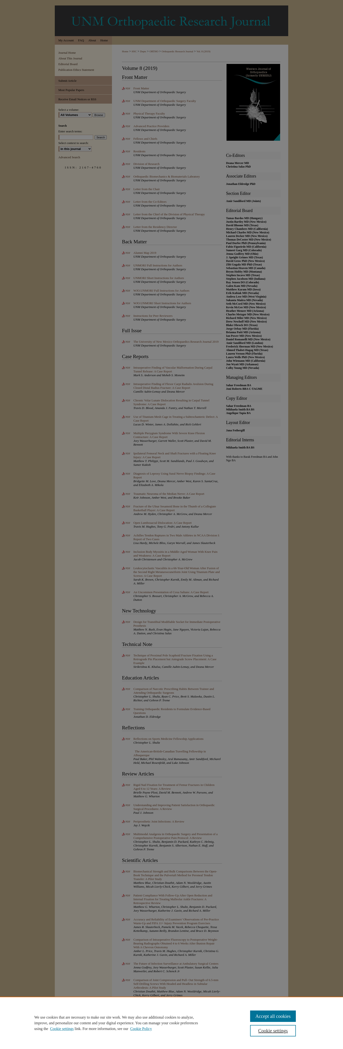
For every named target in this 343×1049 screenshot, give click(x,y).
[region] (171, 1023)
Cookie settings (62, 1029)
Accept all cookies (273, 1016)
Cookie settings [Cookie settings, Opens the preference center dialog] (273, 1030)
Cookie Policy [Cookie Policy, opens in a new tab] (141, 1029)
